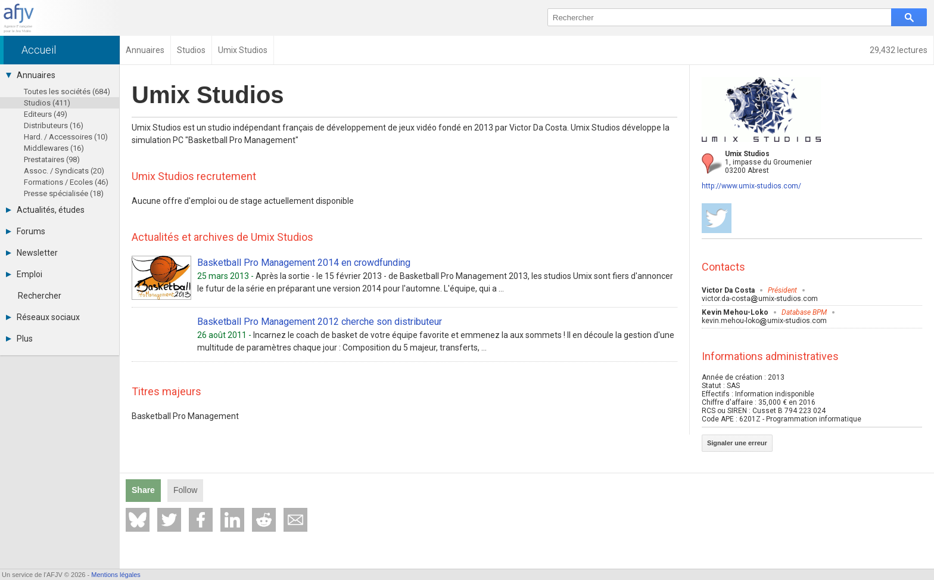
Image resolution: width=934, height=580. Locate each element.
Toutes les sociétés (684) (67, 91)
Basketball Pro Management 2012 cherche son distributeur (319, 321)
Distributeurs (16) (53, 125)
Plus (19, 338)
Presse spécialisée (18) (64, 193)
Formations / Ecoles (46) (66, 182)
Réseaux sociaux (43, 317)
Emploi (24, 274)
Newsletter (32, 253)
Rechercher (39, 295)
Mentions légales (116, 574)
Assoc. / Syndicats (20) (64, 170)
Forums (25, 231)
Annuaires (30, 75)
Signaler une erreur (737, 442)
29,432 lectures (898, 50)
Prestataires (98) (52, 159)
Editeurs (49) (45, 114)
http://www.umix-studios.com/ (751, 186)
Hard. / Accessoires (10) (66, 136)
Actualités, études (45, 210)
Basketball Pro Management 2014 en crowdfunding (303, 262)
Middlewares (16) (54, 148)
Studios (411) (47, 102)
